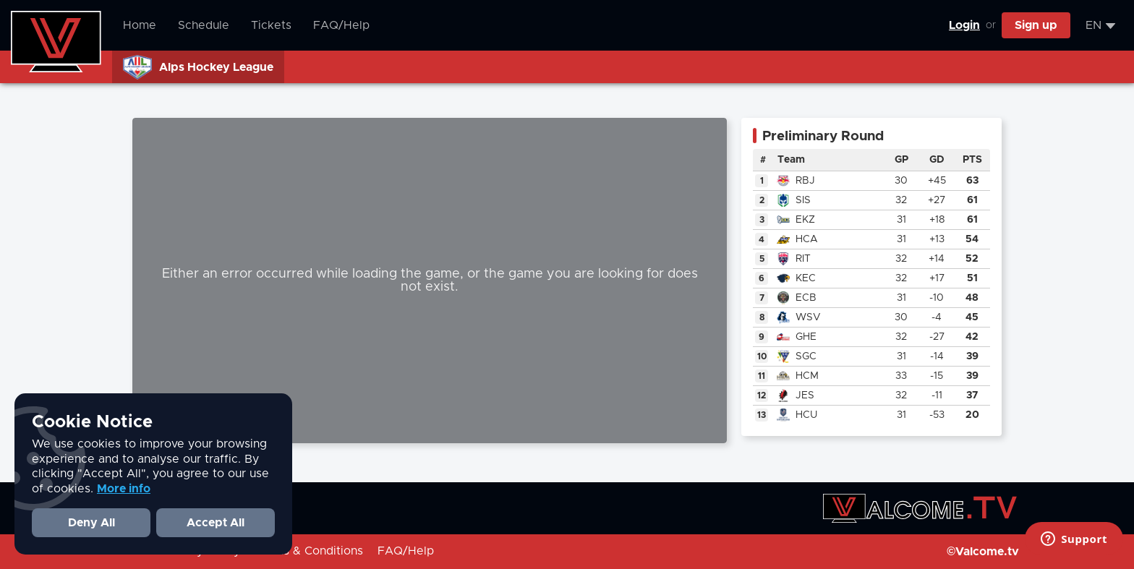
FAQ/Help (341, 25)
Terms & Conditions (309, 551)
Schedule (203, 25)
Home (139, 25)
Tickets (271, 25)
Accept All (215, 523)
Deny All (91, 523)
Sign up (1036, 25)
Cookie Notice (92, 422)
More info (123, 489)
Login (964, 25)
